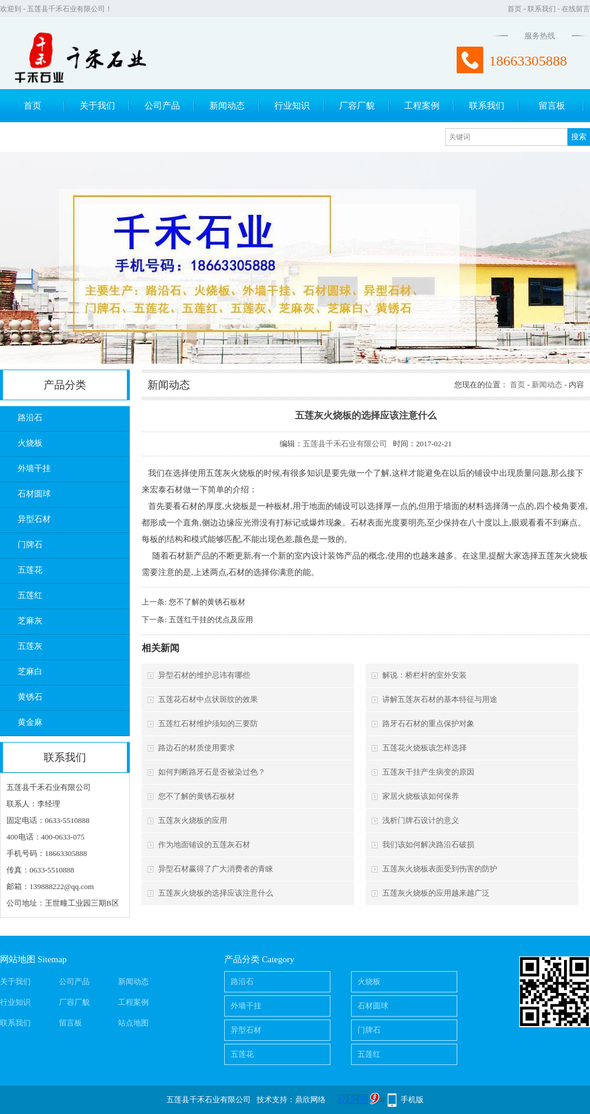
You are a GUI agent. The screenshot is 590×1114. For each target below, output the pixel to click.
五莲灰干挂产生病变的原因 (428, 771)
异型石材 (34, 519)
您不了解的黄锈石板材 (207, 601)
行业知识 (292, 105)
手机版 (412, 1099)
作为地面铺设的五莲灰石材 (204, 844)
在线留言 (576, 9)
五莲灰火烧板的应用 (192, 820)
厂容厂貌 (357, 105)
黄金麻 (30, 722)
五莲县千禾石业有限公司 (345, 443)
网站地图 (17, 959)
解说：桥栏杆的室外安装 (424, 675)
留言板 (552, 105)
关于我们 (97, 105)
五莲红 (30, 595)
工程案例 (422, 105)
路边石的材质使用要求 (196, 747)
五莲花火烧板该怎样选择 (424, 747)
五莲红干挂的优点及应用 (211, 619)
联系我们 (541, 9)
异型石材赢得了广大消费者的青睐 (215, 868)
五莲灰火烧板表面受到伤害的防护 (439, 868)
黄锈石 (30, 696)
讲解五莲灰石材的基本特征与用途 (439, 699)
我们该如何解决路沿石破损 (428, 844)
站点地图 (133, 1022)
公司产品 (162, 105)
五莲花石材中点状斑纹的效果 (208, 699)
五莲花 (30, 570)
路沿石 (30, 417)
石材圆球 (34, 493)
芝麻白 (30, 671)
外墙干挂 (34, 468)
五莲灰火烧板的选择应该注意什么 (215, 892)
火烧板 (30, 443)
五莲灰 (30, 646)
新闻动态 (227, 105)
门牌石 (30, 544)
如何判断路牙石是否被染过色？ (212, 771)
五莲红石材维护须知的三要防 (208, 723)
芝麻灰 (30, 620)
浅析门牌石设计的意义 (420, 820)
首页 (514, 9)
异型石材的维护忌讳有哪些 (204, 675)
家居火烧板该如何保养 (420, 796)
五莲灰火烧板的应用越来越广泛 (436, 892)
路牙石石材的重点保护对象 (428, 723)
